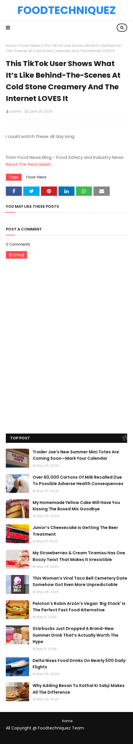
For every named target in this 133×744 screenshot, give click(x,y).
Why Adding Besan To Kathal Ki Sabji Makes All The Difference (79, 689)
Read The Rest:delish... (30, 164)
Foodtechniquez (66, 10)
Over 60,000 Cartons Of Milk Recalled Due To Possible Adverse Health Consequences (78, 480)
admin (16, 111)
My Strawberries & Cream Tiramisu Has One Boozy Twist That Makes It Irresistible (79, 556)
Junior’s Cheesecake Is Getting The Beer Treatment (75, 531)
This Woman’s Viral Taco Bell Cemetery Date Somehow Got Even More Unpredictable (80, 581)
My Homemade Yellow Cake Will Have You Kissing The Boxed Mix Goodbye (76, 506)
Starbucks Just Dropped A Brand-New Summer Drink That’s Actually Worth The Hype (75, 635)
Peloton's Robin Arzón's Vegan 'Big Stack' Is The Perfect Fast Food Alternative (79, 607)
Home (11, 45)
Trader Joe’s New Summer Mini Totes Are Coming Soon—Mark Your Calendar (76, 455)
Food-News (30, 45)
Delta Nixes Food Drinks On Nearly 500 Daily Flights (79, 664)
